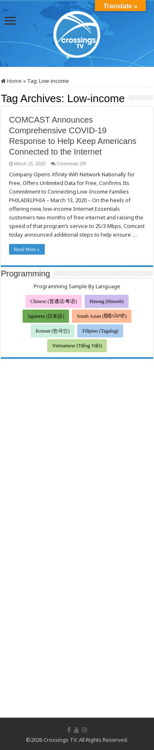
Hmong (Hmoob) (107, 301)
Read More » (27, 249)
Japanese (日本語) (46, 316)
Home (11, 80)
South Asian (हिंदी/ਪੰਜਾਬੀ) (101, 316)
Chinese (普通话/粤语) (53, 301)
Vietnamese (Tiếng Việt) (77, 346)
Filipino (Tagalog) (100, 331)
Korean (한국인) (52, 331)
